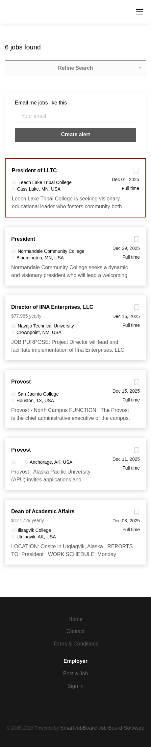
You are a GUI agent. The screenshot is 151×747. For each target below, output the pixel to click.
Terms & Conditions (75, 643)
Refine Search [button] (75, 68)
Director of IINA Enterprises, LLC (52, 307)
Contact (75, 631)
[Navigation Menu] (139, 11)
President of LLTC (34, 170)
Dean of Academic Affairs (43, 511)
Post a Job (75, 673)
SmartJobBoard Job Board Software (102, 728)
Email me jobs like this (41, 102)
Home (75, 619)
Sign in (75, 686)
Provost (21, 381)
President (23, 239)
